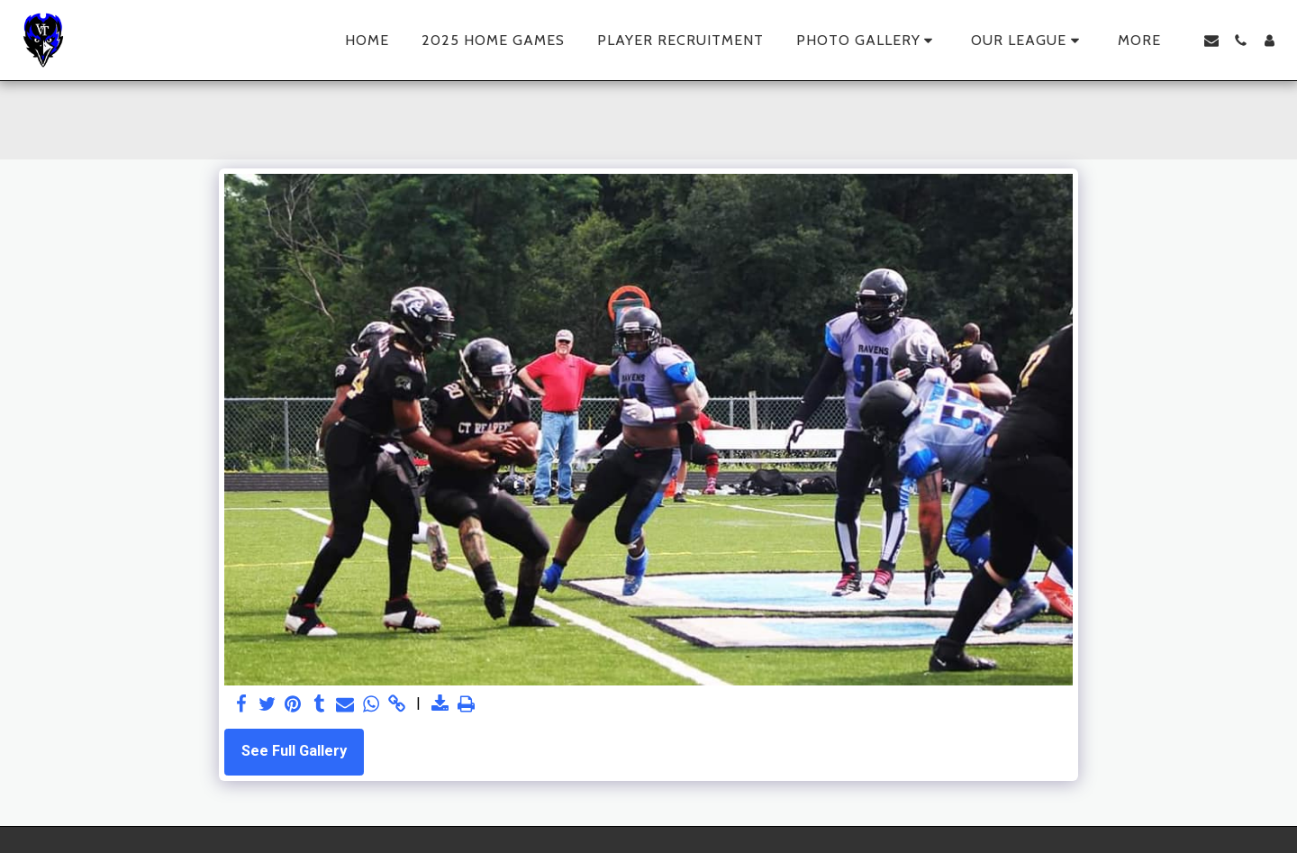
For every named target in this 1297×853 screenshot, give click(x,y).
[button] (868, 40)
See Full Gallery (294, 750)
